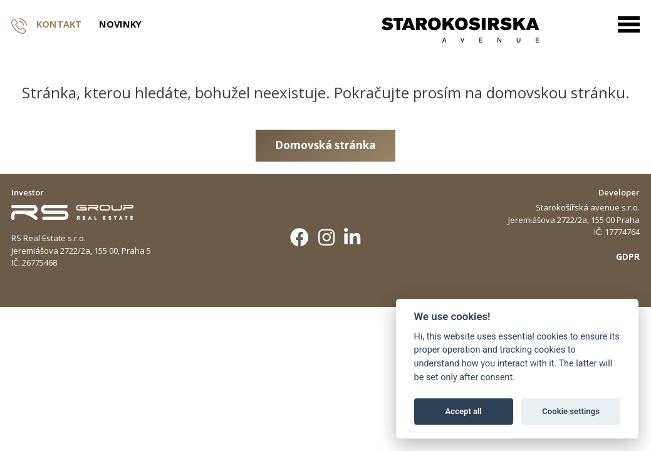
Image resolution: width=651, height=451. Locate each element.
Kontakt (46, 24)
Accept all (463, 411)
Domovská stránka (325, 145)
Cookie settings (571, 411)
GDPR (628, 256)
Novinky (120, 24)
